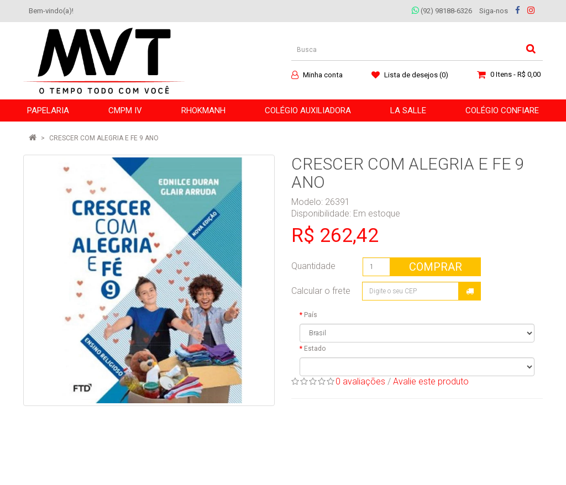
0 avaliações (360, 381)
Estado (315, 348)
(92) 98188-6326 (442, 11)
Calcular (470, 291)
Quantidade (313, 266)
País (310, 315)
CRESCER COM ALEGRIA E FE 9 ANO (104, 138)
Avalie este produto (431, 381)
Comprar (435, 266)
